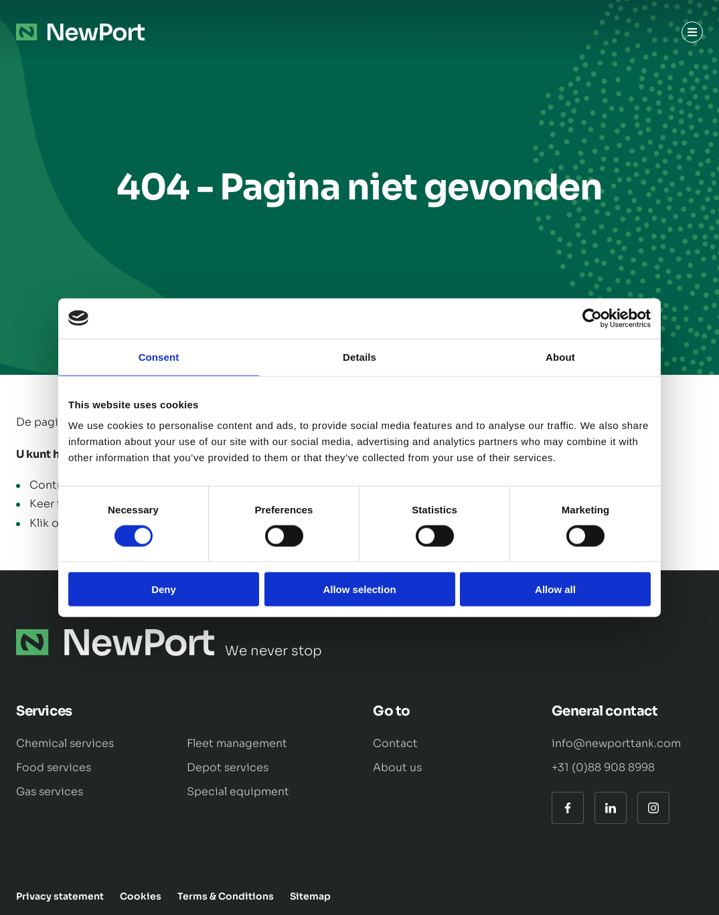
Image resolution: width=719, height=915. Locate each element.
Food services (53, 767)
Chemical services (65, 743)
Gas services (49, 791)
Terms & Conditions (225, 896)
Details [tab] (359, 356)
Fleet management (237, 743)
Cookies (140, 896)
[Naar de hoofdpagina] (80, 32)
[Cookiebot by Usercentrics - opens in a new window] (592, 318)
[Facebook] (568, 808)
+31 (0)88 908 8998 (603, 767)
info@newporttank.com (616, 743)
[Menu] (692, 32)
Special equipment (238, 791)
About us (397, 767)
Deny (163, 589)
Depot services (227, 767)
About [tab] (560, 356)
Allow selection (359, 589)
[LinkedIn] (610, 808)
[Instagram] (653, 808)
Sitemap (310, 896)
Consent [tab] (159, 356)
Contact (395, 743)
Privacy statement (60, 896)
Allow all (555, 589)
